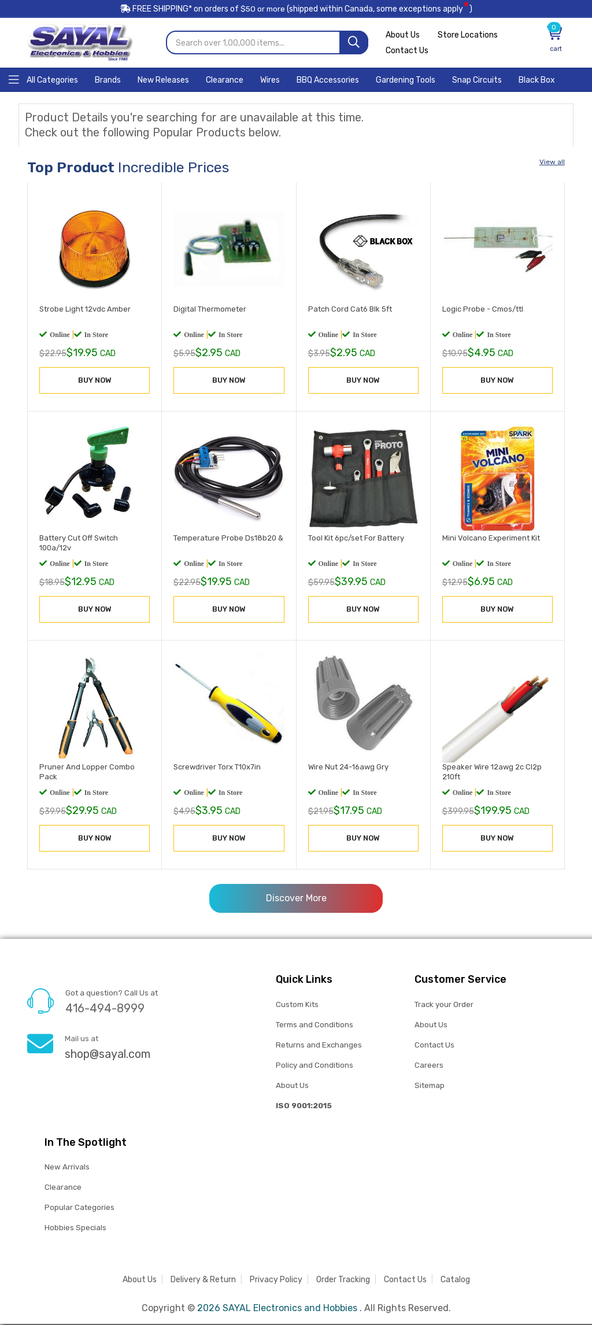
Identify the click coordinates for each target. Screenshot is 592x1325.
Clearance (63, 1188)
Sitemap (429, 1086)
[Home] (43, 80)
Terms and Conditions (314, 1025)
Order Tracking (343, 1281)
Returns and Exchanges (318, 1045)
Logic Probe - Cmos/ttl (482, 309)
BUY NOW (95, 380)
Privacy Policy (276, 1281)
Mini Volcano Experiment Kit (491, 538)
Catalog (455, 1281)
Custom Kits (297, 1005)
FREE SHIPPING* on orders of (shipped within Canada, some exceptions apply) (296, 11)
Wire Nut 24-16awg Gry (348, 768)
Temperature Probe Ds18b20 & (228, 538)
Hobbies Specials (75, 1228)
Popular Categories (79, 1208)
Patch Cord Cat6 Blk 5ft (350, 309)
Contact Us (407, 52)
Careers (429, 1065)
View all (552, 163)
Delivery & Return (203, 1281)
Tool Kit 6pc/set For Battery (356, 538)
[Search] (353, 43)
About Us (403, 36)
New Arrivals (67, 1168)
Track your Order (444, 1005)
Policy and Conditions (314, 1065)
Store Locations (469, 36)
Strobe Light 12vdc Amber (85, 309)
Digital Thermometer (209, 309)
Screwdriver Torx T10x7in (217, 768)
